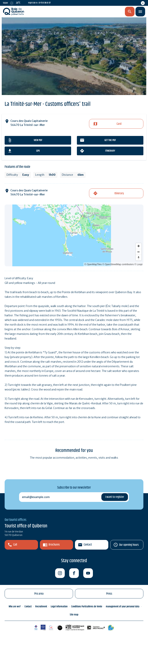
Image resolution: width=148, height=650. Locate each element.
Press (109, 593)
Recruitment (41, 606)
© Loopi (138, 264)
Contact (88, 544)
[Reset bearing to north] (138, 258)
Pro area (39, 593)
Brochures (54, 544)
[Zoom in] (138, 246)
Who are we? (15, 606)
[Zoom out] (138, 252)
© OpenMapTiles (93, 264)
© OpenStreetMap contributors (118, 264)
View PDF (38, 140)
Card (119, 123)
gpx (38, 151)
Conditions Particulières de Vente (86, 606)
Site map (74, 615)
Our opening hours (129, 544)
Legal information (59, 606)
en (109, 11)
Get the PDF (110, 140)
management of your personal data (122, 606)
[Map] (74, 235)
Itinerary (110, 151)
